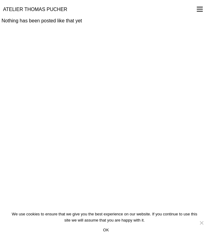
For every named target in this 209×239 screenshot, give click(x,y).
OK (106, 230)
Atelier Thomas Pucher (35, 9)
